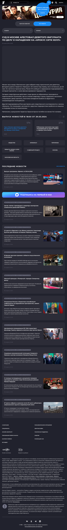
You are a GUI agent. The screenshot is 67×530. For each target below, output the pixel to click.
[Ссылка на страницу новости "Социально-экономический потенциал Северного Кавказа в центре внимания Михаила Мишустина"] (33, 358)
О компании (5, 425)
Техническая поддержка (41, 432)
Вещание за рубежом (23, 450)
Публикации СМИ (39, 438)
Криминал (33, 142)
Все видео (5, 442)
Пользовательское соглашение (43, 425)
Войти (61, 2)
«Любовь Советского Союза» (27, 476)
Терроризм (55, 142)
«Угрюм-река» (49, 476)
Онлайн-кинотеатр (7, 432)
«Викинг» (56, 476)
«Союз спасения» (40, 476)
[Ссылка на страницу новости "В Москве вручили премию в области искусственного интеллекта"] (33, 260)
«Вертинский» (18, 477)
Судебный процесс (33, 150)
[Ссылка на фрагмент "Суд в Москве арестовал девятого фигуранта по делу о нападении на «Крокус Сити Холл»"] (17, 128)
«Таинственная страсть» (29, 477)
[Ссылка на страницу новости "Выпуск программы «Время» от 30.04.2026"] (33, 179)
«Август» (15, 476)
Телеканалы (16, 501)
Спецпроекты (5, 428)
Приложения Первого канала (10, 435)
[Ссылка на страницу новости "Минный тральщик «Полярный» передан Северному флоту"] (33, 283)
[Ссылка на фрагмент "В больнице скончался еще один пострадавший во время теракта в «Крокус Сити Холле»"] (50, 128)
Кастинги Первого (7, 438)
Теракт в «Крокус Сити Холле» (12, 150)
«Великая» (11, 477)
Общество (11, 142)
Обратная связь (39, 428)
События (37, 435)
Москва (55, 150)
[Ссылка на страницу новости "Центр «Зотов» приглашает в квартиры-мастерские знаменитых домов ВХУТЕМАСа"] (33, 211)
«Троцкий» (5, 477)
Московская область (12, 157)
